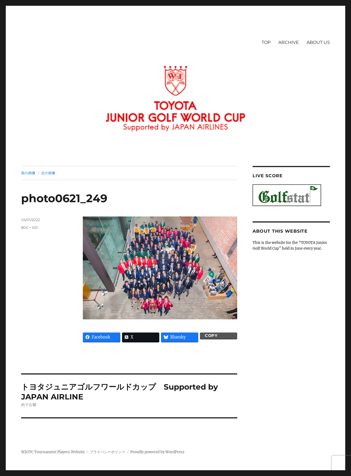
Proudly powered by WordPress (157, 452)
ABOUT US (318, 42)
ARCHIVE (288, 42)
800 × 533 (29, 227)
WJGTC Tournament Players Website (53, 452)
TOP (266, 42)
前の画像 (28, 173)
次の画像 (48, 173)
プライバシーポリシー (107, 452)
